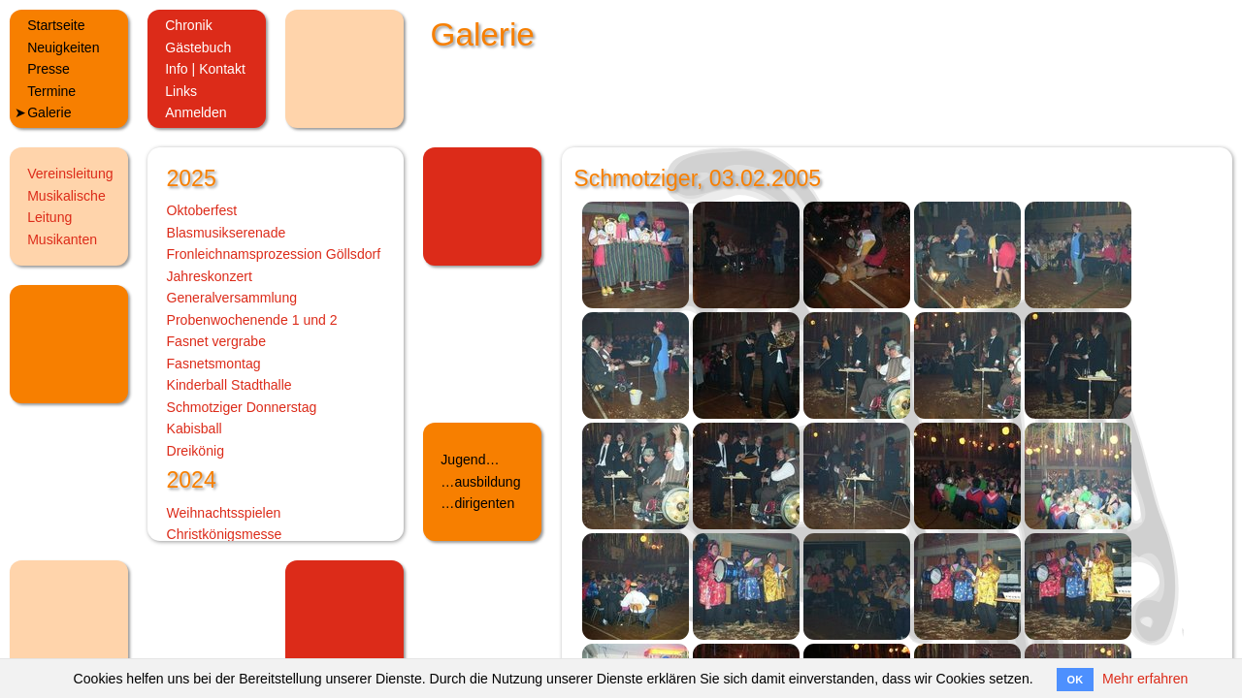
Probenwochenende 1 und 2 (252, 320)
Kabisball (194, 428)
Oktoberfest (202, 210)
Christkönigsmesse (224, 534)
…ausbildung (480, 482)
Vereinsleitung (70, 173)
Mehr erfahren (1145, 678)
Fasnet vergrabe (217, 341)
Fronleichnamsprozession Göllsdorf (274, 254)
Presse (48, 69)
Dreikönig (195, 451)
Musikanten (62, 239)
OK (1075, 679)
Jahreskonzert (209, 276)
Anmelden (195, 112)
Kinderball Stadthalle (229, 385)
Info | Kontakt (205, 69)
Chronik (188, 25)
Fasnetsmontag (214, 363)
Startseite (55, 25)
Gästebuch (198, 47)
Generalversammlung (232, 297)
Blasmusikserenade (226, 232)
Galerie (49, 112)
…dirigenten (477, 503)
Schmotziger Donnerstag (242, 407)
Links (181, 91)
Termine (51, 91)
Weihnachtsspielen (224, 513)
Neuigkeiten (63, 47)
